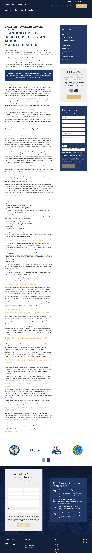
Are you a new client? (67, 133)
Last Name (65, 121)
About (56, 544)
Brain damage (9, 221)
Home (56, 542)
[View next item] (76, 91)
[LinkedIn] (86, 542)
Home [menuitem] (44, 6)
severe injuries (11, 56)
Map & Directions (29, 547)
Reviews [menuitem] (72, 6)
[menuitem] (73, 34)
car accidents (22, 291)
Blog (56, 552)
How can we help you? (67, 137)
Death (7, 230)
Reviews (57, 549)
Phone (64, 125)
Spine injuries (9, 223)
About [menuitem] (49, 6)
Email (64, 129)
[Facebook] (83, 542)
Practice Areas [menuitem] (56, 6)
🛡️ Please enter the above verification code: (72, 148)
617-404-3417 (81, 1)
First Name (65, 117)
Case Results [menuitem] (65, 6)
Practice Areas (58, 547)
